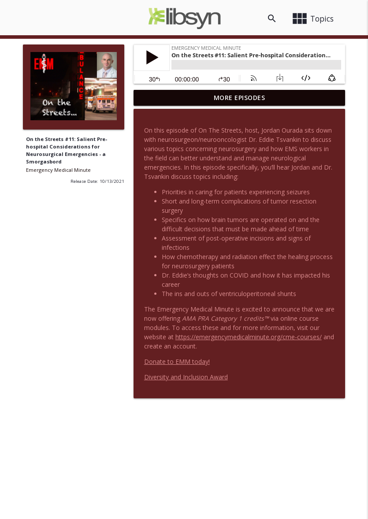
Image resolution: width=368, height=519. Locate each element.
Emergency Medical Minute (58, 170)
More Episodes (239, 97)
